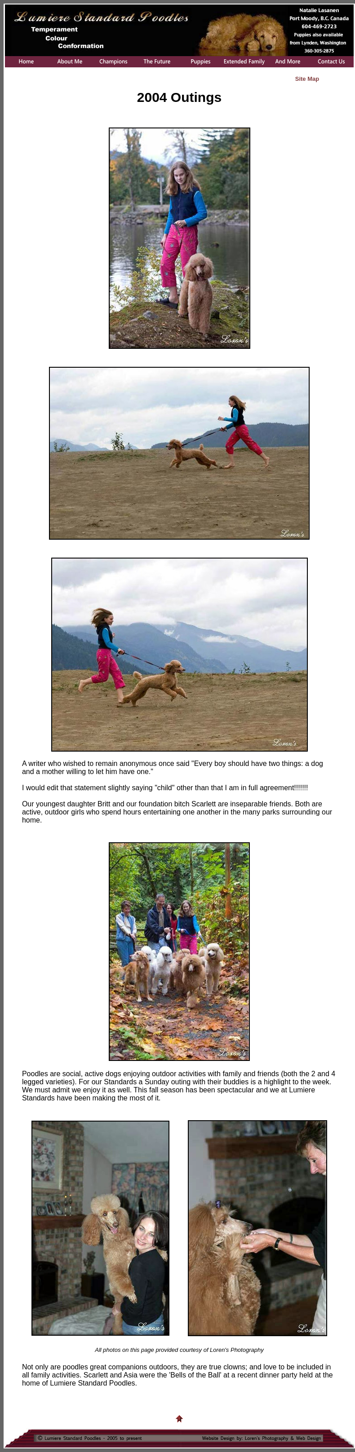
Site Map (307, 78)
